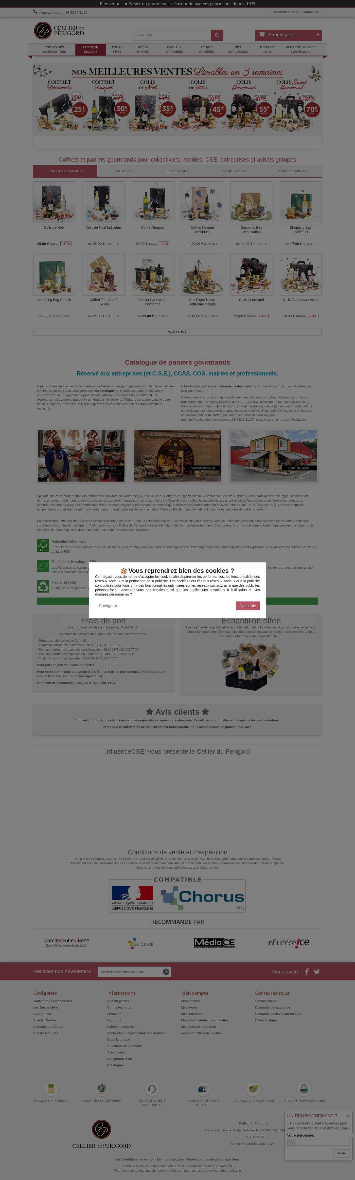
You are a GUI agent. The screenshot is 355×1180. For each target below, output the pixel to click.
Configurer (108, 606)
